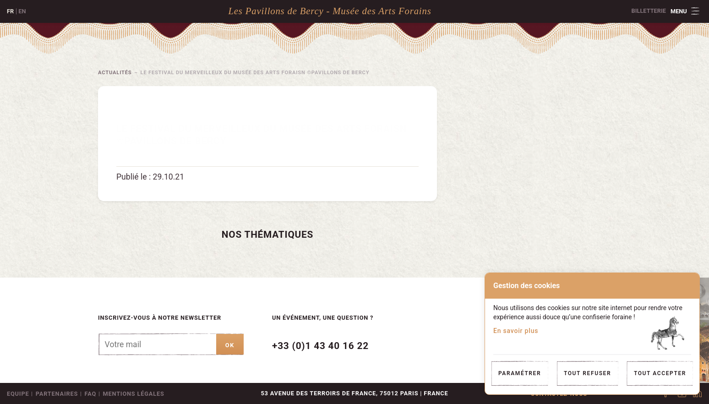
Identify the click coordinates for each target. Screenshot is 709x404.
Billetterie (649, 10)
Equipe (18, 393)
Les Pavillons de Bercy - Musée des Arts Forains (329, 10)
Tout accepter (660, 373)
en (22, 11)
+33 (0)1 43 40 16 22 (320, 345)
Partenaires (57, 393)
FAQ (91, 393)
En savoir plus (515, 330)
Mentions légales (133, 393)
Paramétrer (519, 373)
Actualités (115, 73)
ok (230, 345)
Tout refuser (587, 373)
